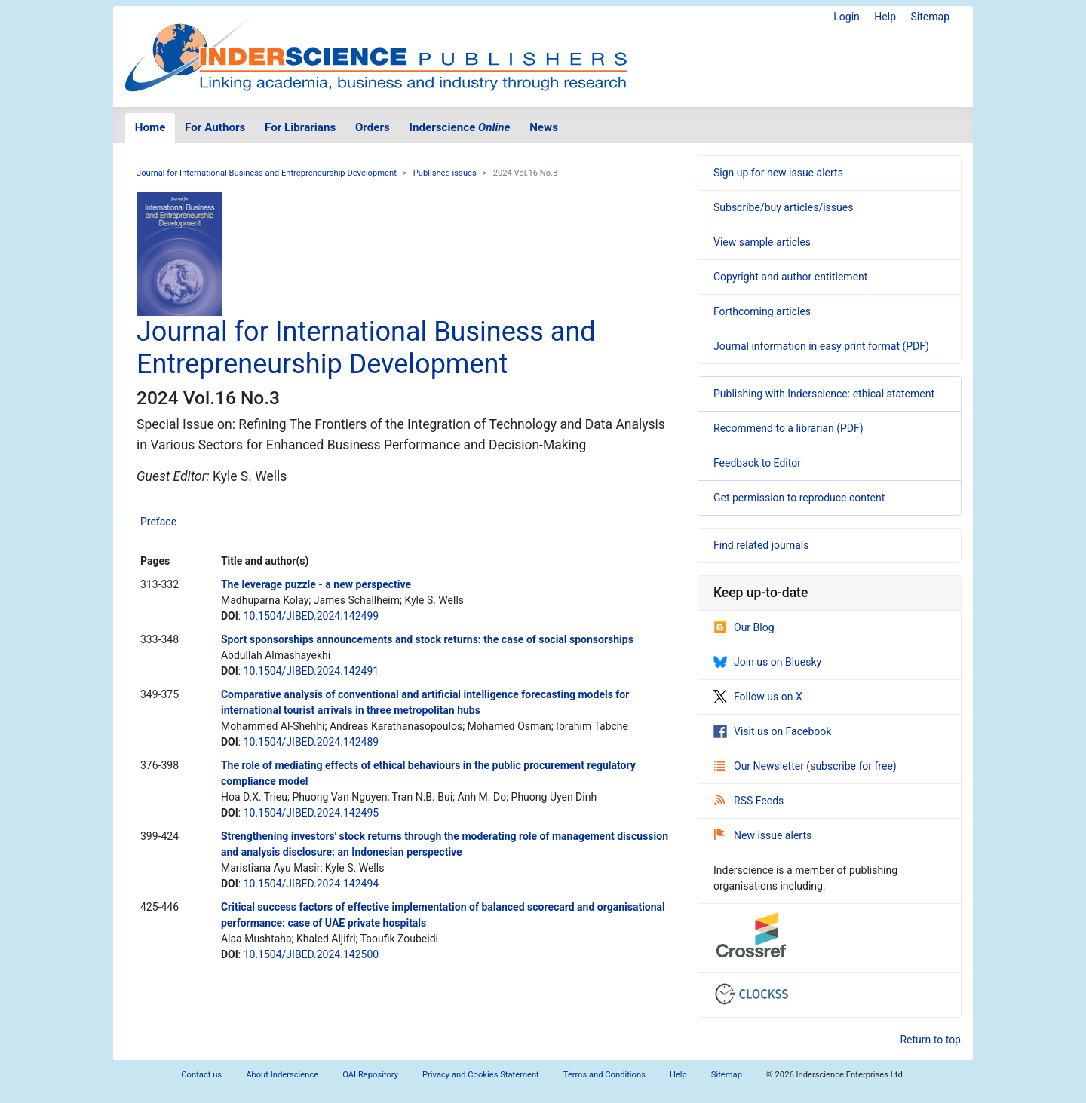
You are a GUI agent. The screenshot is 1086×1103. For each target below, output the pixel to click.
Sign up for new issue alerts (778, 173)
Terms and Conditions (604, 1075)
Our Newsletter (760, 766)
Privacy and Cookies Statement (480, 1075)
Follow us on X (757, 697)
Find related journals (760, 545)
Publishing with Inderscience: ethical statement (823, 394)
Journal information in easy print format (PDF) (821, 346)
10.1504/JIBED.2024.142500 (311, 954)
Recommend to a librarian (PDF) (788, 428)
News (543, 127)
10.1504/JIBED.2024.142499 (311, 616)
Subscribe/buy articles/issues (783, 207)
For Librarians (300, 127)
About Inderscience (282, 1075)
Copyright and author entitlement (790, 277)
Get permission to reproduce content (799, 498)
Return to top (930, 1040)
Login (846, 17)
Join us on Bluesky (767, 662)
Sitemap (930, 17)
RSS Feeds (749, 801)
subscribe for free (851, 766)
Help (885, 17)
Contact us (201, 1075)
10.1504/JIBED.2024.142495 (311, 813)
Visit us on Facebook (772, 731)
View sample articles (762, 242)
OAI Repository (370, 1075)
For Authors (215, 127)
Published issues (445, 173)
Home (150, 127)
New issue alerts (762, 835)
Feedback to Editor (757, 463)
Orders (372, 127)
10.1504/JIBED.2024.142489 (311, 742)
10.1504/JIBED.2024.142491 (311, 671)
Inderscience (460, 127)
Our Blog (744, 627)
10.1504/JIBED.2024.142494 (311, 884)
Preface (158, 522)
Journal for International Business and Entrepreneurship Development (267, 173)
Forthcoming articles (762, 311)
